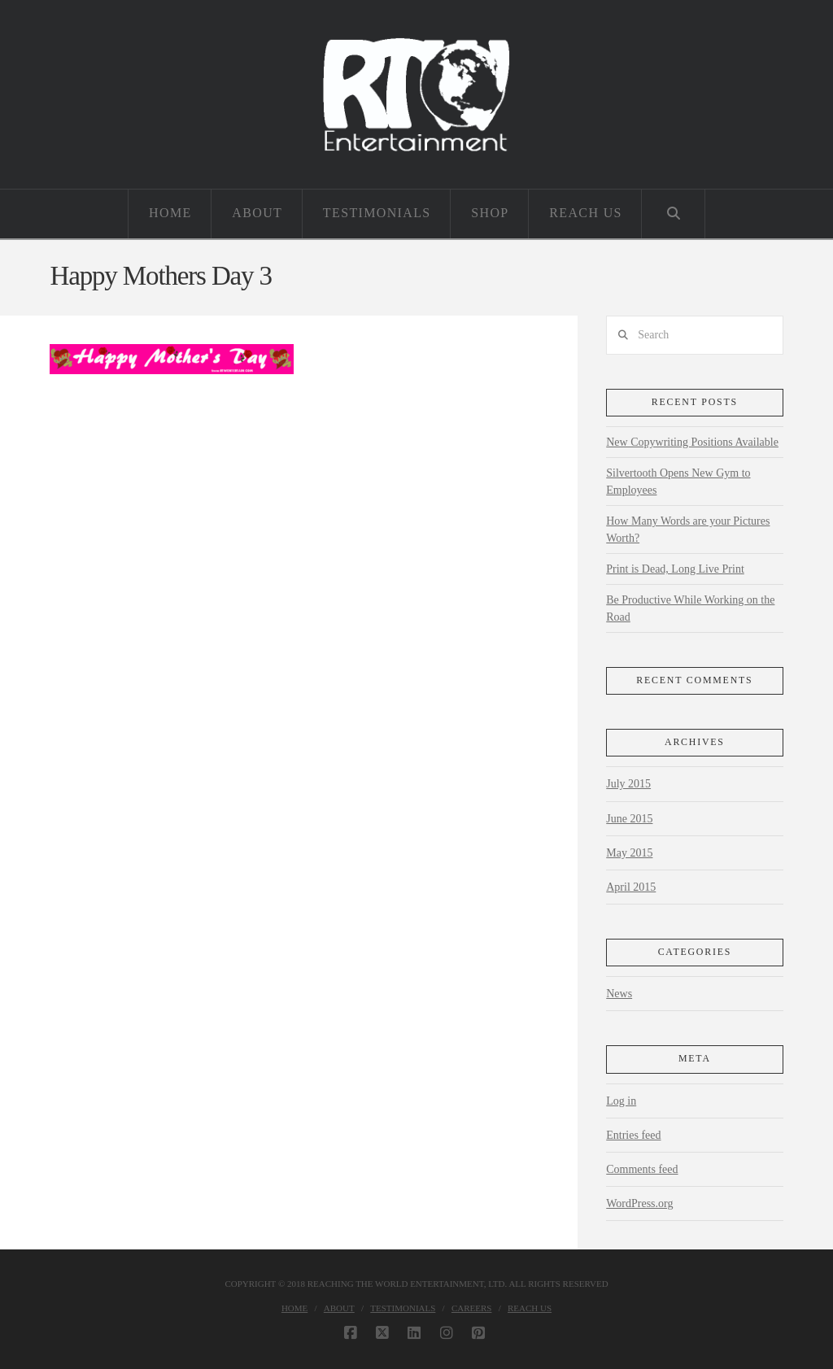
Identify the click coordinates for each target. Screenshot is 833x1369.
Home (294, 1308)
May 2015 (629, 853)
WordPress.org (639, 1203)
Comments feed (642, 1169)
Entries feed (633, 1135)
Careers (471, 1308)
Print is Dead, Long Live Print (675, 569)
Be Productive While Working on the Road (690, 608)
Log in (621, 1101)
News (619, 994)
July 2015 (628, 784)
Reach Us (530, 1308)
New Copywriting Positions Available (692, 442)
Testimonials (402, 1308)
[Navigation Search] (673, 214)
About (339, 1308)
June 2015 (629, 819)
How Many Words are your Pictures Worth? (688, 529)
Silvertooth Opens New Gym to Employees (678, 481)
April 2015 (631, 887)
